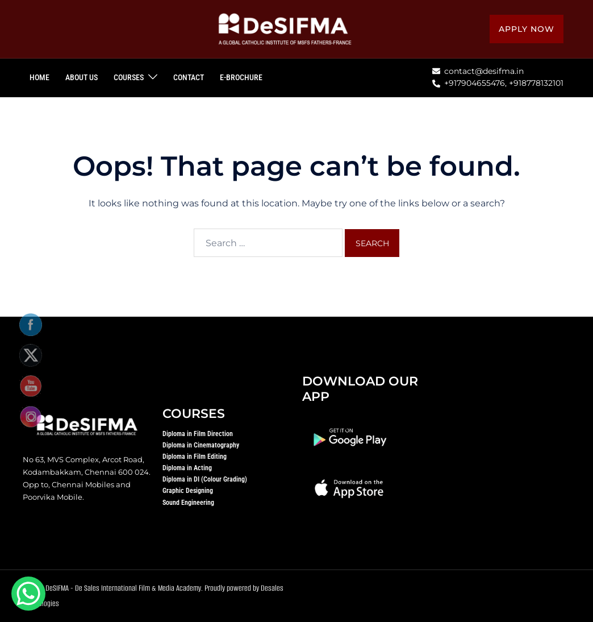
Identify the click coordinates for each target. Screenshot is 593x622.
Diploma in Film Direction (197, 434)
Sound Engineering (188, 503)
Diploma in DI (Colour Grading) (204, 479)
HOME (39, 77)
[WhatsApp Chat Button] (28, 594)
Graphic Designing (187, 491)
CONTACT (188, 77)
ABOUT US (81, 77)
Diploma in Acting (187, 468)
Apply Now (526, 29)
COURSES (129, 77)
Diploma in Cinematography (200, 445)
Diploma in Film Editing (194, 457)
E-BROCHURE (241, 77)
